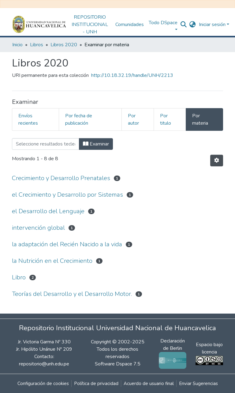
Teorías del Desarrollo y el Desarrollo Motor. (72, 294)
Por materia (200, 119)
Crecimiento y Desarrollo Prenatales (61, 178)
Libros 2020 (63, 44)
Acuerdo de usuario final (149, 383)
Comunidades (129, 24)
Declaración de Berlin (172, 351)
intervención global (38, 228)
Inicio (17, 44)
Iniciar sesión (212, 24)
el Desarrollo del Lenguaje (48, 211)
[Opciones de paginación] (216, 160)
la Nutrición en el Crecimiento (52, 261)
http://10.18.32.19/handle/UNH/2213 (132, 75)
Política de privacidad (96, 383)
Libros (36, 44)
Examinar (96, 144)
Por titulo (165, 119)
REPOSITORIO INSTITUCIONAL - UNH (90, 24)
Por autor (133, 119)
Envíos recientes (28, 119)
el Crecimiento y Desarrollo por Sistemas (67, 195)
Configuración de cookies (43, 383)
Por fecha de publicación (78, 119)
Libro (19, 277)
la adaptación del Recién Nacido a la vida (67, 244)
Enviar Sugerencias (198, 383)
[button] (193, 24)
